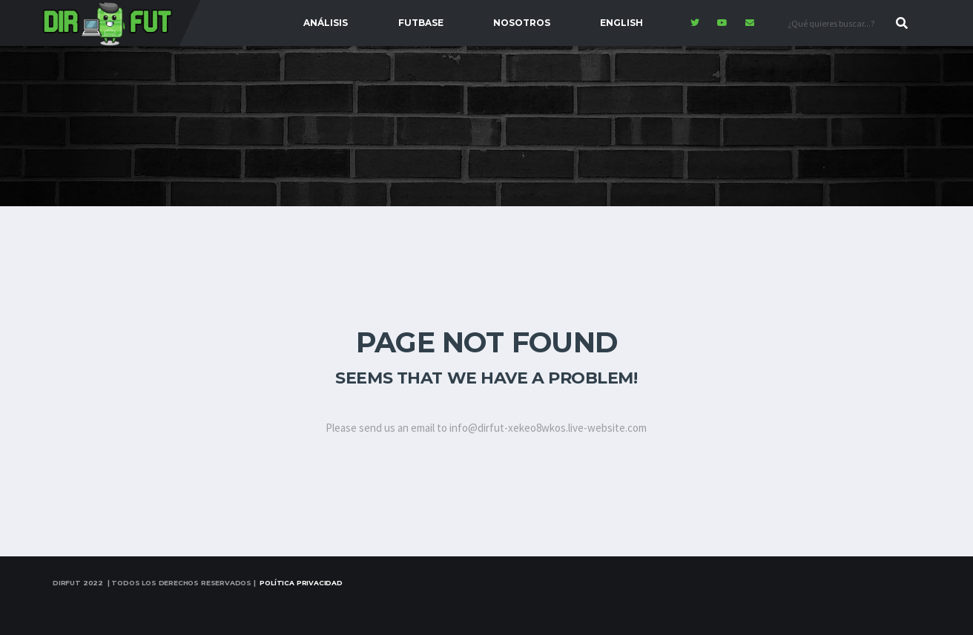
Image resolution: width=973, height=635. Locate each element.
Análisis (325, 22)
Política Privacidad (301, 583)
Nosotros (521, 22)
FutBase (420, 22)
